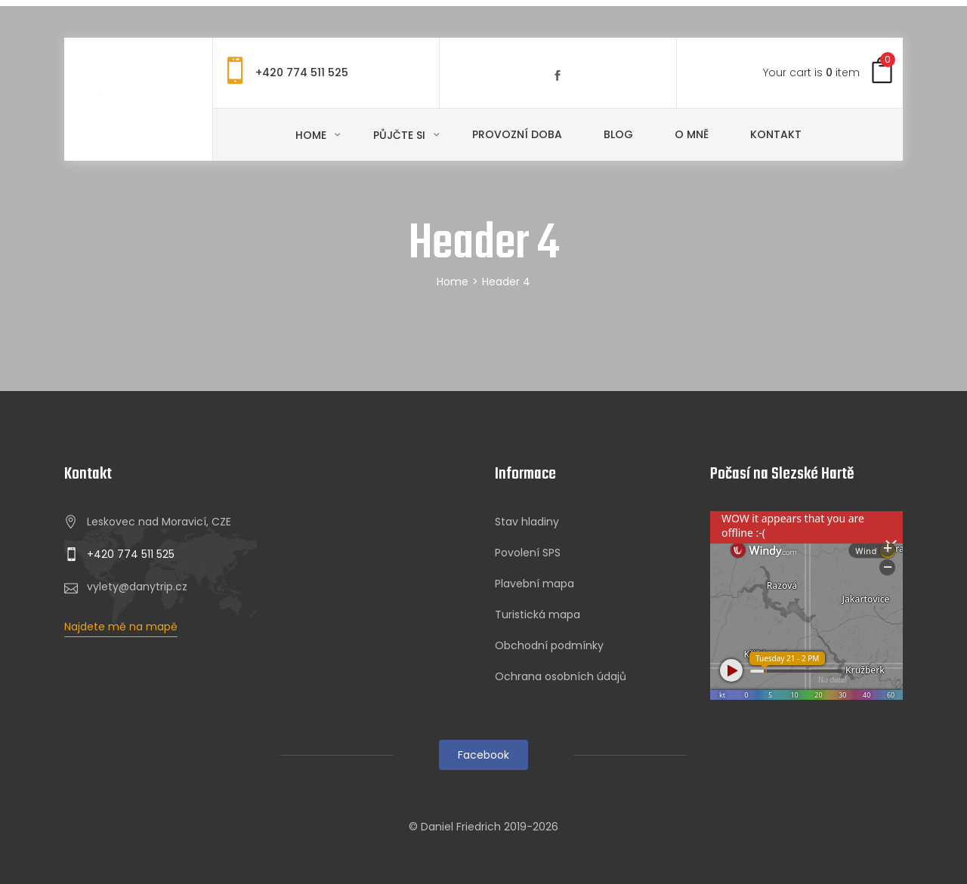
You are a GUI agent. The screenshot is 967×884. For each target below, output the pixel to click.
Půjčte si (400, 135)
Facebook (483, 754)
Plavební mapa (534, 583)
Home (312, 135)
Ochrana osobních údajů (560, 676)
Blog (618, 134)
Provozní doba (517, 134)
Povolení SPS (528, 552)
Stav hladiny (527, 521)
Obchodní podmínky (549, 645)
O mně (692, 134)
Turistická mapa (537, 614)
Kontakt (776, 134)
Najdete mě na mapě (121, 626)
